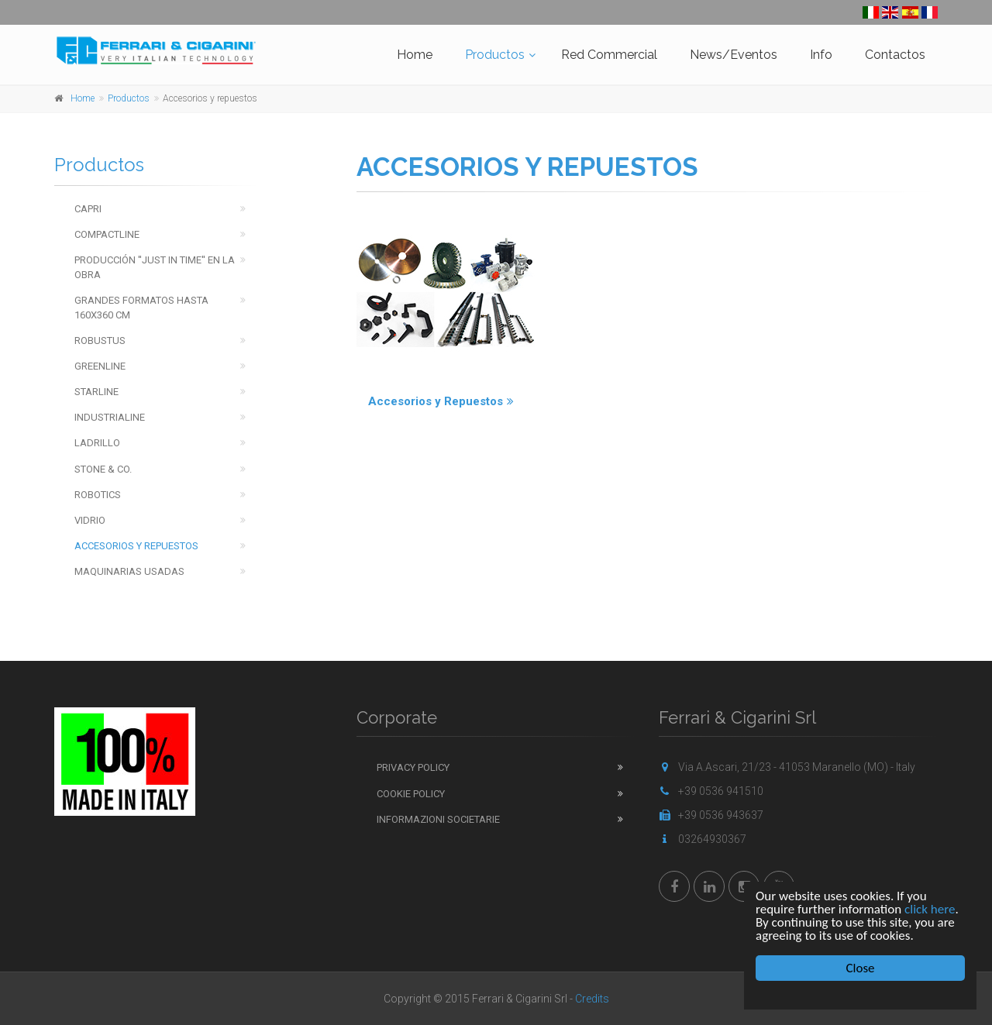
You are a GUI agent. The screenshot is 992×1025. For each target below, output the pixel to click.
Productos (495, 54)
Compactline (107, 234)
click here (929, 909)
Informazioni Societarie (438, 819)
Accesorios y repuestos (136, 546)
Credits (592, 998)
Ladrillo (97, 443)
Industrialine (109, 417)
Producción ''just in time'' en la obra (154, 267)
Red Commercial (609, 54)
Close (860, 968)
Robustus (100, 340)
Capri (88, 209)
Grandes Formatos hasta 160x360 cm (141, 307)
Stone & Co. (103, 469)
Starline (96, 391)
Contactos (895, 54)
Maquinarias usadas (129, 571)
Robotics (97, 494)
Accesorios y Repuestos (441, 401)
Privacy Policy (413, 767)
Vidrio (89, 520)
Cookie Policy (411, 794)
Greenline (100, 366)
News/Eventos (733, 54)
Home (414, 54)
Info (821, 54)
